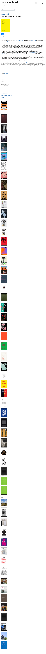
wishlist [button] (3, 36)
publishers (3, 11)
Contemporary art (4, 93)
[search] (29, 3)
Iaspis (26, 62)
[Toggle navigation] (3, 6)
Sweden (2, 97)
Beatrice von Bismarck (18, 40)
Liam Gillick (33, 40)
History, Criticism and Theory (21, 11)
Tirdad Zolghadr (6, 41)
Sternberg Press (10, 11)
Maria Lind (5, 14)
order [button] (3, 34)
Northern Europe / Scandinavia (6, 95)
